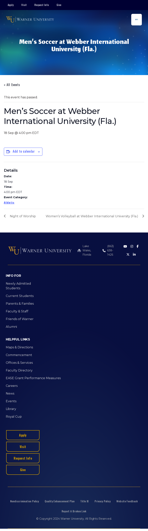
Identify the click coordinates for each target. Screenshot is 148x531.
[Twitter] (128, 255)
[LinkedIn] (134, 255)
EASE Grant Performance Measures (33, 378)
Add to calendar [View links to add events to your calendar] (24, 151)
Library (11, 409)
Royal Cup (14, 416)
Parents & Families (20, 303)
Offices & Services (19, 363)
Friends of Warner (20, 319)
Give (59, 5)
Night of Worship (23, 216)
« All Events (12, 84)
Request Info (41, 5)
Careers (12, 386)
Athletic (9, 202)
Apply (11, 5)
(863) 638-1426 (110, 250)
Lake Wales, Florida (86, 250)
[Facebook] (138, 247)
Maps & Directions (19, 347)
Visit (24, 5)
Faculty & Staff (17, 311)
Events (11, 401)
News (10, 393)
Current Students (20, 296)
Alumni (11, 327)
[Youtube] (125, 247)
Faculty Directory (19, 370)
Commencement (19, 355)
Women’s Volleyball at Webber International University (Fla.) (92, 216)
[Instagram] (131, 247)
